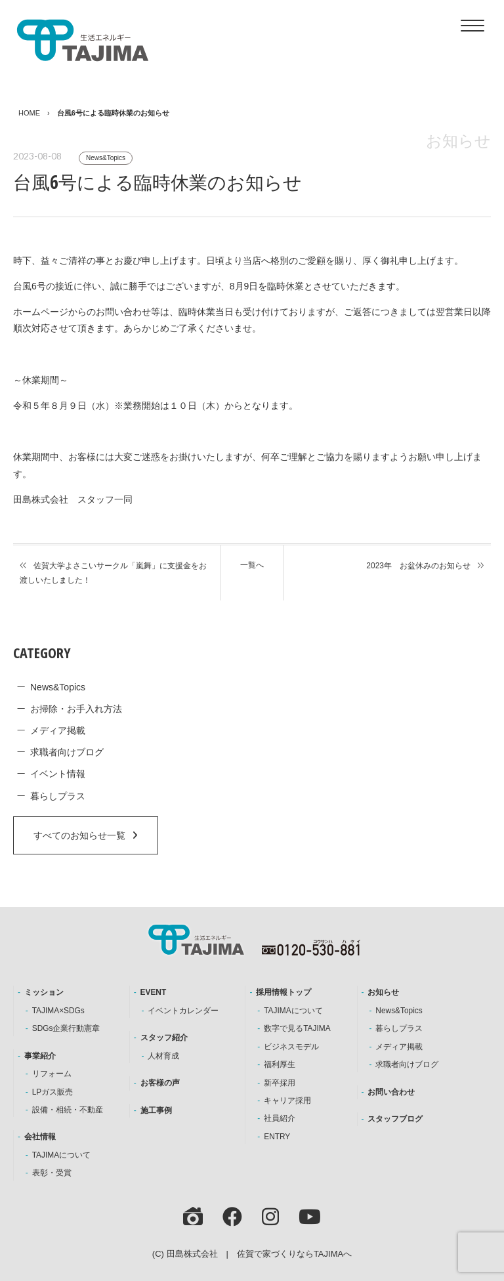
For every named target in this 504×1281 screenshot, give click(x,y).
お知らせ (383, 992)
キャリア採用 (287, 1100)
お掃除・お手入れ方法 (76, 709)
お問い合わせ (391, 1092)
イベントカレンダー (183, 1010)
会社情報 (40, 1136)
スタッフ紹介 (164, 1037)
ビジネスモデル (291, 1046)
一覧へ (252, 565)
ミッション (44, 992)
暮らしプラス (57, 796)
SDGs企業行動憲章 (66, 1028)
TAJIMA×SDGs (58, 1010)
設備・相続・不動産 (67, 1109)
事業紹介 (40, 1055)
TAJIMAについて (61, 1155)
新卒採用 (279, 1082)
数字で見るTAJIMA (297, 1028)
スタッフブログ (395, 1119)
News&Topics (105, 157)
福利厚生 (279, 1064)
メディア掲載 (57, 730)
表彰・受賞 (52, 1172)
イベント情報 (57, 773)
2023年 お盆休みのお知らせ (418, 565)
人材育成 (163, 1055)
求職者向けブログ (67, 752)
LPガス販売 (53, 1092)
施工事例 (156, 1110)
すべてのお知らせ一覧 (79, 835)
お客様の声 (160, 1082)
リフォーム (52, 1073)
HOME (29, 113)
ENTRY (277, 1136)
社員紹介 (279, 1118)
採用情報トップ (283, 992)
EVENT (153, 992)
